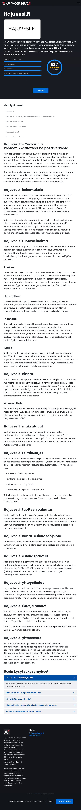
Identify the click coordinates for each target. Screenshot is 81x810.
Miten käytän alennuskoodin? (40, 699)
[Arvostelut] (16, 3)
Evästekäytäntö (35, 735)
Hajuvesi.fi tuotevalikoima (16, 127)
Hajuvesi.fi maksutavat (15, 137)
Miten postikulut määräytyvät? (40, 678)
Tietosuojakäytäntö (36, 733)
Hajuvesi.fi (10, 112)
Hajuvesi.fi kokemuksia (14, 122)
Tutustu (40, 90)
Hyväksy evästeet (64, 801)
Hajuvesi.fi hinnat (12, 132)
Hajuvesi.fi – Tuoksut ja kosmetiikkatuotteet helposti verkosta (30, 117)
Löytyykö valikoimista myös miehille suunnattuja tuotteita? (40, 705)
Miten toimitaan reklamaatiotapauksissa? (40, 711)
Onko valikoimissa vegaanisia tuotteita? (40, 693)
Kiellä (51, 801)
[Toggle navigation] (78, 3)
